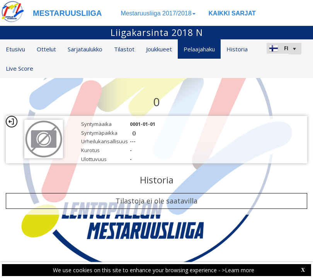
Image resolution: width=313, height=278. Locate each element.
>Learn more (238, 270)
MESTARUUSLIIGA (67, 13)
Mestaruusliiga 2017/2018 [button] (158, 13)
